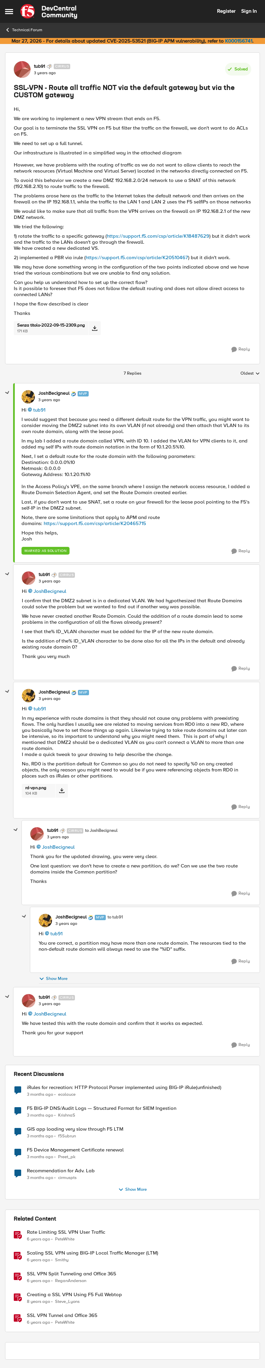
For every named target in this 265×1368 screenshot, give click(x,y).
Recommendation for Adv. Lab (61, 1171)
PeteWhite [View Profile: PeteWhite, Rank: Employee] (65, 1238)
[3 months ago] (40, 1094)
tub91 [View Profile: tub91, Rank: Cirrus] (39, 66)
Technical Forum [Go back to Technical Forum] (23, 30)
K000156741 (238, 41)
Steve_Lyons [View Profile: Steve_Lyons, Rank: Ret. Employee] (67, 1301)
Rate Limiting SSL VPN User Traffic (66, 1232)
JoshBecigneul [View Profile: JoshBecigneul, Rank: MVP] (54, 393)
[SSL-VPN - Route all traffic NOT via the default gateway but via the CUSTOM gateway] (49, 400)
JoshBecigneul (50, 591)
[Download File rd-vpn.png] (61, 791)
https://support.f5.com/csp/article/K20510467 (137, 257)
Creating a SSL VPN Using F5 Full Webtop (74, 1295)
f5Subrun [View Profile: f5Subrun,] (67, 1135)
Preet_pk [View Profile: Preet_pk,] (67, 1156)
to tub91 (115, 917)
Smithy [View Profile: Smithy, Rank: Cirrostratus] (62, 1259)
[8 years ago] (38, 1301)
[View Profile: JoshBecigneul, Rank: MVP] (28, 397)
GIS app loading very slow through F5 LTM (75, 1129)
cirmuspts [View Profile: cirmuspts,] (67, 1177)
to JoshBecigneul (101, 830)
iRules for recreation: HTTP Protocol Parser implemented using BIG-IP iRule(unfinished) (124, 1087)
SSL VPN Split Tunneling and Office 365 (71, 1274)
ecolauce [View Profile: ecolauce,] (67, 1094)
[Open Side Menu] (9, 11)
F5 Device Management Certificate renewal (75, 1150)
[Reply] (240, 349)
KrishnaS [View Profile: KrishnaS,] (66, 1115)
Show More (53, 979)
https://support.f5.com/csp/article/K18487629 (158, 236)
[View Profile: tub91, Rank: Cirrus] (22, 69)
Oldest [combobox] (250, 373)
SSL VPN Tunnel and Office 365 (62, 1315)
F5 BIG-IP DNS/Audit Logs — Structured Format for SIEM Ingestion (101, 1108)
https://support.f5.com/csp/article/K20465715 (95, 523)
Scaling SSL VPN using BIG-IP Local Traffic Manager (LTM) (92, 1253)
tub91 (39, 410)
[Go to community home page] (48, 11)
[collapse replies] (7, 393)
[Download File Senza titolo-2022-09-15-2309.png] (94, 328)
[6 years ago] (38, 1239)
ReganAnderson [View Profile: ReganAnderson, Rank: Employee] (70, 1280)
